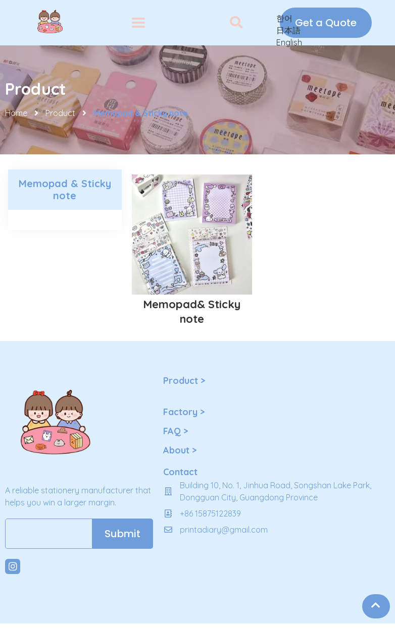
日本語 (288, 30)
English (289, 42)
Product (60, 113)
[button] (236, 23)
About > (179, 450)
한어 (284, 18)
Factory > (184, 412)
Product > (184, 380)
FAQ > (175, 431)
